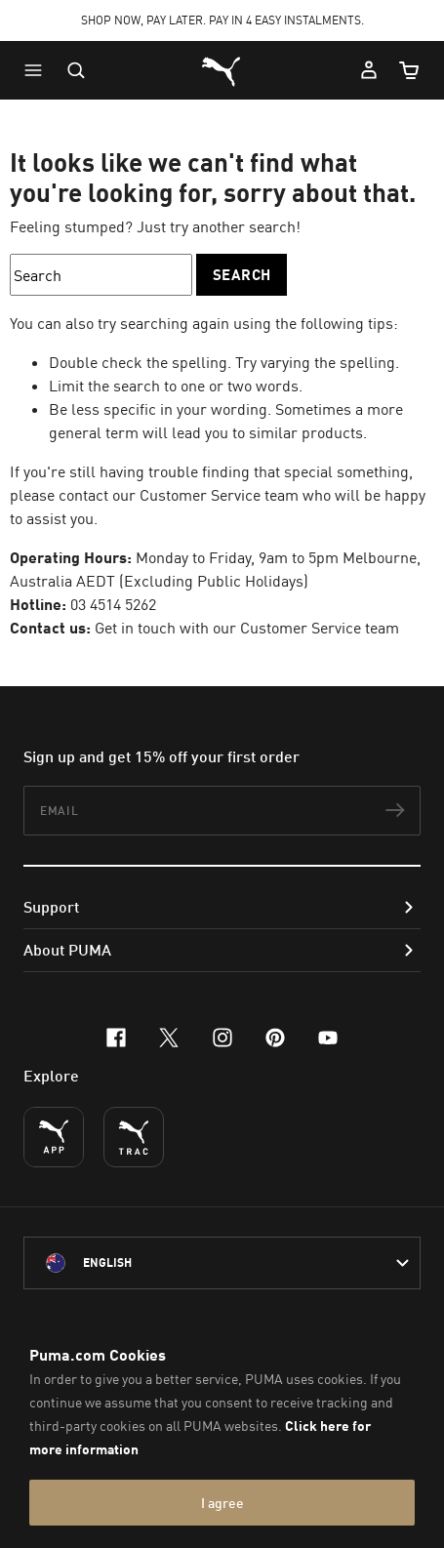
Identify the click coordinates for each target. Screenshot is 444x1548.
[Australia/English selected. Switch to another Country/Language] (222, 1263)
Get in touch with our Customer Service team (247, 627)
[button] (38, 70)
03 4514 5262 (113, 604)
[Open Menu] (38, 70)
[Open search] (76, 70)
